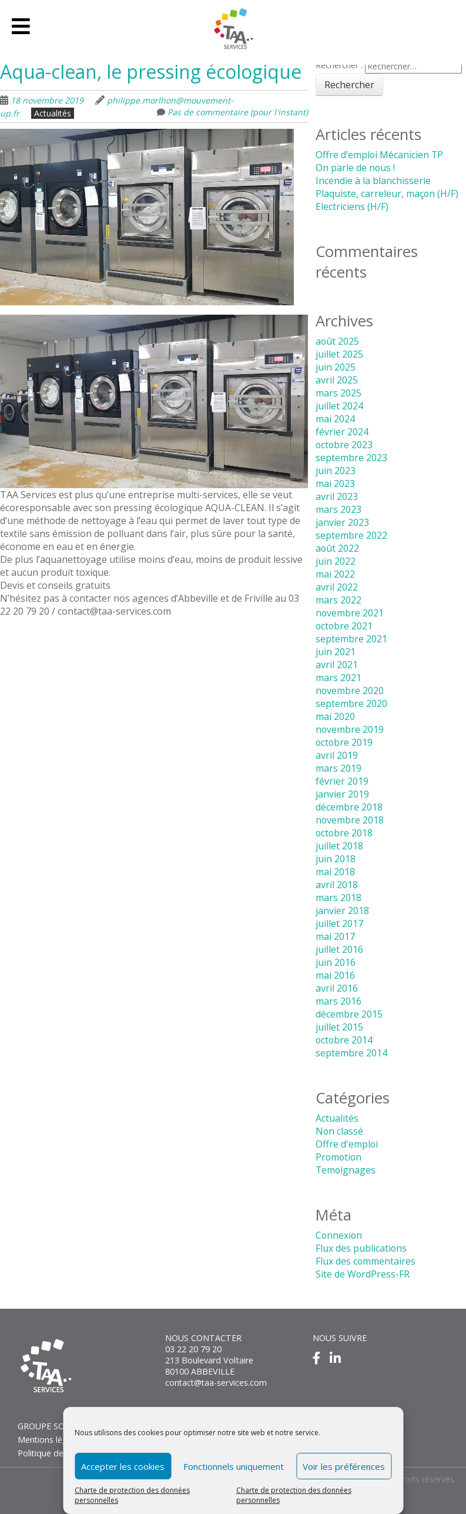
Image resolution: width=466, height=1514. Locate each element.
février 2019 (342, 781)
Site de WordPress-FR (363, 1274)
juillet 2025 (339, 354)
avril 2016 (337, 988)
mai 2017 (335, 936)
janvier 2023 (342, 522)
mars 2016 (338, 1001)
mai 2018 (335, 871)
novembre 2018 (350, 819)
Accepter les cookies (123, 1466)
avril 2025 (337, 380)
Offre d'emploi (347, 1144)
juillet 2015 (339, 1027)
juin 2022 (336, 561)
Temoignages (346, 1169)
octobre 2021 (345, 625)
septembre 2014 (351, 1052)
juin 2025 (336, 367)
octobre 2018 (345, 832)
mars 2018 (338, 897)
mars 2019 (338, 768)
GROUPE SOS (43, 1426)
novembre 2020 (350, 690)
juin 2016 (336, 962)
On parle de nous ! (355, 167)
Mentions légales (50, 1439)
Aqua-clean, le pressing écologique (150, 71)
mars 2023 (338, 509)
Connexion (339, 1235)
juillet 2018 (339, 845)
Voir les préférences (344, 1466)
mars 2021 (338, 677)
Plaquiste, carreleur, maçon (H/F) (387, 193)
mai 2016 (335, 975)
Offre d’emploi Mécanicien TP (380, 154)
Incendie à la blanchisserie (373, 180)
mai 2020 (335, 716)
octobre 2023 (345, 444)
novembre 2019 (350, 729)
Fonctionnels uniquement (233, 1466)
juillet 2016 (339, 949)
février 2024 (342, 431)
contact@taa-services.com (216, 1382)
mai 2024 (335, 418)
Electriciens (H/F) (352, 206)
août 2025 (338, 341)
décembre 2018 (349, 807)
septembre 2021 (351, 638)
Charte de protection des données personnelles (132, 1495)
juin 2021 (336, 651)
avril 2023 (337, 496)
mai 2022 (335, 574)
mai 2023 (335, 483)
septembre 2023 (351, 457)
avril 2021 (337, 664)
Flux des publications (361, 1248)
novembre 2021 (350, 612)
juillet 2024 (339, 405)
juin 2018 (336, 858)
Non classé (340, 1131)
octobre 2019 (345, 742)
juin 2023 (336, 470)
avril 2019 (337, 755)
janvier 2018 (342, 910)
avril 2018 (337, 884)
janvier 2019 (342, 794)
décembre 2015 (349, 1014)
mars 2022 (338, 599)
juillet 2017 (339, 923)
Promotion (339, 1156)
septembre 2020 (351, 703)
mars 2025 (338, 392)
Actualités (52, 113)
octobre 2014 (345, 1039)
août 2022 (338, 548)
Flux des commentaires (366, 1261)
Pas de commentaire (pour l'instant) (237, 112)
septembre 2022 (351, 535)
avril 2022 (337, 587)
